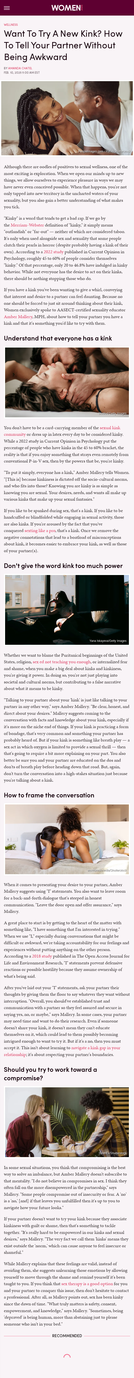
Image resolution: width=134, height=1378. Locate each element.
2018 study (42, 956)
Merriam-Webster (27, 225)
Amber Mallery (18, 316)
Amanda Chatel (20, 68)
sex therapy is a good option (87, 1283)
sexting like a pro (40, 530)
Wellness (11, 24)
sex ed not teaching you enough (62, 661)
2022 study (54, 251)
